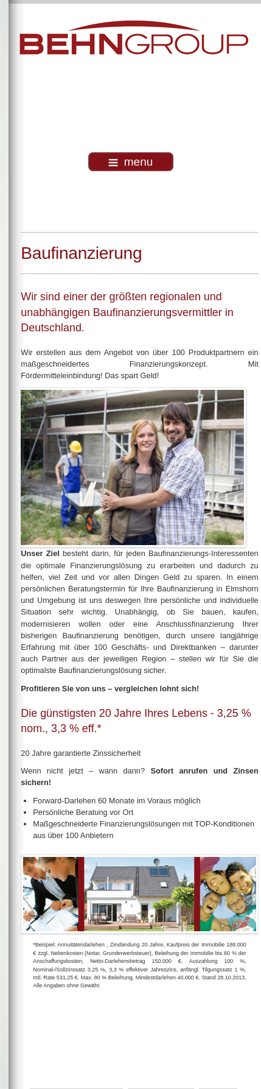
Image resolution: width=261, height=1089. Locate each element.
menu (130, 161)
